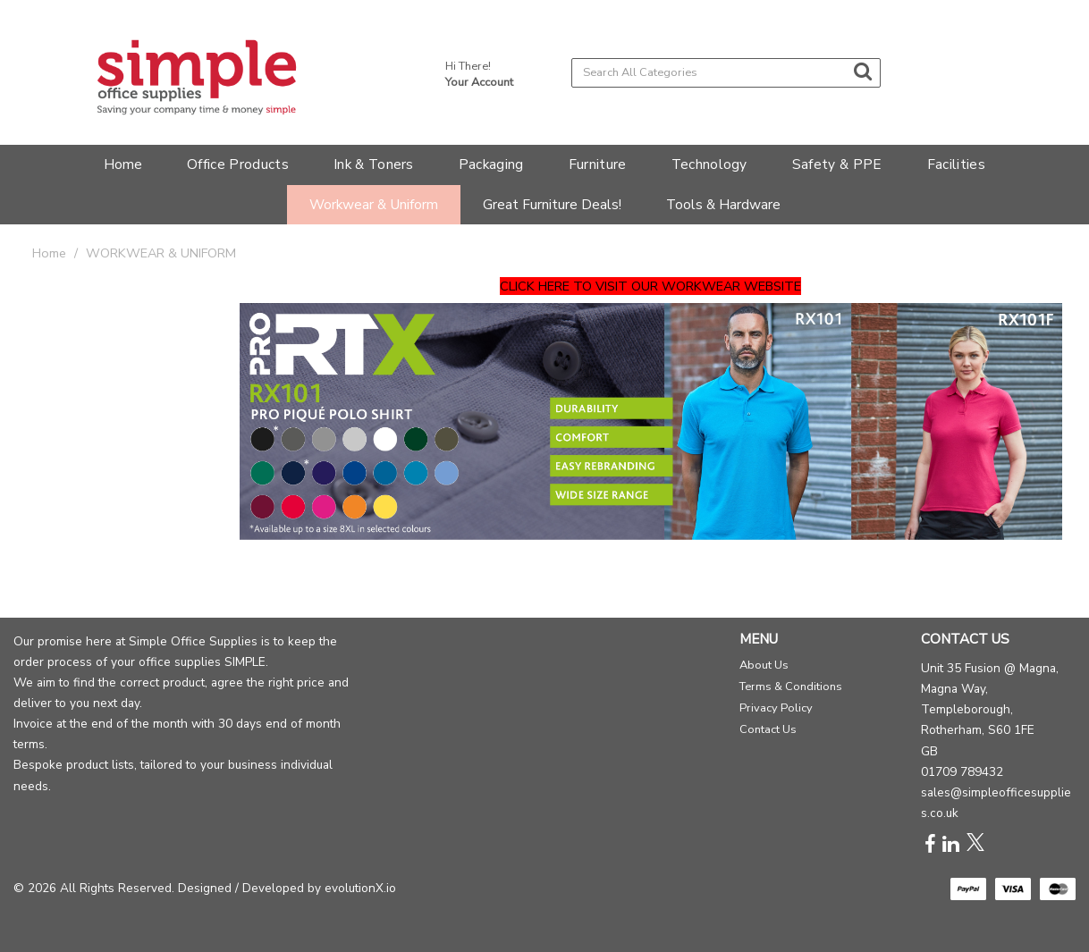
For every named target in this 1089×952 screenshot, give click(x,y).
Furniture (598, 164)
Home (123, 164)
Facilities (956, 164)
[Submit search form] (862, 72)
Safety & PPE (837, 164)
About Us (764, 665)
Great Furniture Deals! (552, 204)
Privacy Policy (776, 708)
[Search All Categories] (726, 73)
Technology (709, 164)
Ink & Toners (373, 164)
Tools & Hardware (723, 204)
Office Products (238, 164)
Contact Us (768, 729)
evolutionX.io (360, 888)
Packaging (491, 164)
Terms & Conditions (790, 686)
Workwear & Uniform (373, 204)
